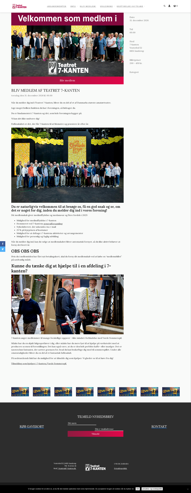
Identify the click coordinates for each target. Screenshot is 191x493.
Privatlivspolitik (120, 468)
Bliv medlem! (88, 6)
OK (137, 489)
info (73, 6)
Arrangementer (56, 6)
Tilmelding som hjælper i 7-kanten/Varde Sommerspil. (39, 363)
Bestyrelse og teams (130, 6)
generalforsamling (53, 223)
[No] (187, 489)
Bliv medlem (67, 80)
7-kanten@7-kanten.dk (66, 468)
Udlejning (106, 6)
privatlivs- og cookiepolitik (152, 489)
